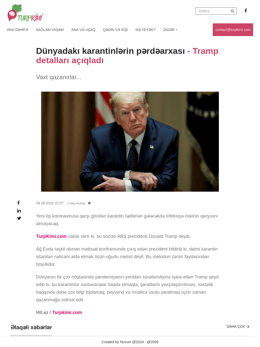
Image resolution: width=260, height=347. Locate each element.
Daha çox (238, 326)
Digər (170, 30)
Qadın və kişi (115, 30)
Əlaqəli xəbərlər (31, 327)
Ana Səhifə (17, 30)
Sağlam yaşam (50, 30)
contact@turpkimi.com (233, 30)
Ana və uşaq (83, 30)
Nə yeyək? (146, 30)
